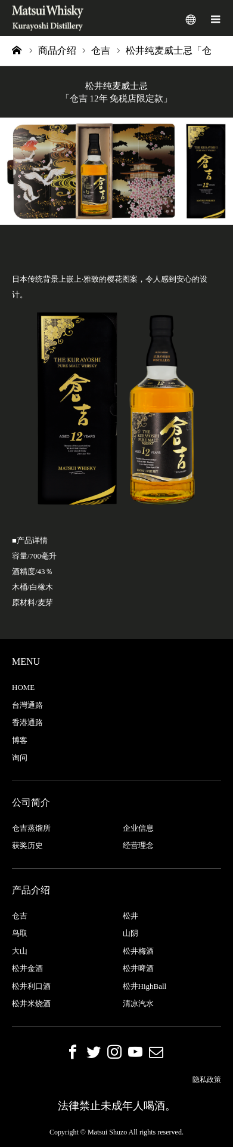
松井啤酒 (138, 968)
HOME (23, 687)
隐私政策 (206, 1079)
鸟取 (19, 933)
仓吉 (19, 915)
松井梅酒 (138, 950)
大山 (19, 950)
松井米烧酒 (31, 1003)
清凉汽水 (138, 1003)
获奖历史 (27, 845)
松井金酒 (27, 968)
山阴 (130, 933)
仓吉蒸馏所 (31, 828)
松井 (130, 915)
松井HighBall (145, 986)
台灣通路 (27, 705)
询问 (19, 757)
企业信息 (138, 828)
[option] (116, 171)
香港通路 (27, 722)
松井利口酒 (31, 986)
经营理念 (138, 845)
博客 (19, 740)
